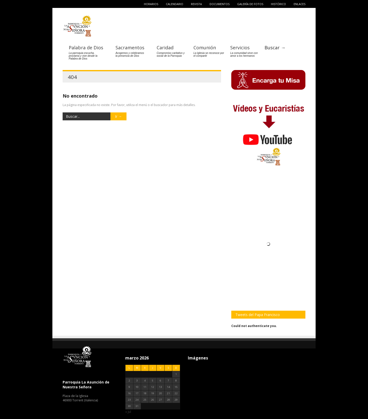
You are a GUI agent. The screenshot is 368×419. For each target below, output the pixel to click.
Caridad (165, 47)
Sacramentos (130, 47)
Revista (196, 4)
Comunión (204, 47)
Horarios (151, 4)
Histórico (278, 4)
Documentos (219, 4)
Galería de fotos (250, 4)
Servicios (240, 47)
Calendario (174, 4)
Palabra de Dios (86, 47)
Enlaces (299, 4)
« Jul (128, 412)
